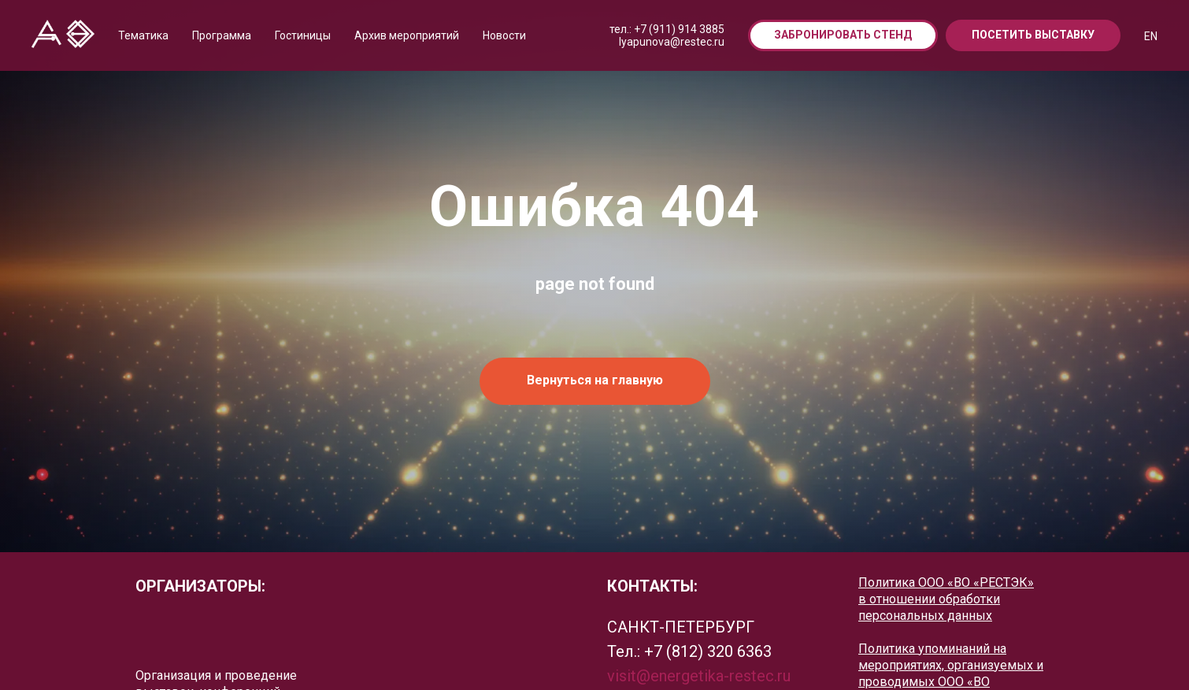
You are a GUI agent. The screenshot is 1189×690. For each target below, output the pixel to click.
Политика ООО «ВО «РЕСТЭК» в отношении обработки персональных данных (946, 599)
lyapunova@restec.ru (671, 41)
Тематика (143, 35)
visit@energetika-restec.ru (699, 675)
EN (1151, 36)
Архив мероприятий (406, 35)
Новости (504, 35)
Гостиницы (303, 35)
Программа (221, 35)
